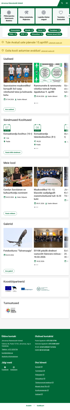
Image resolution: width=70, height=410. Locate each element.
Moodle (29, 30)
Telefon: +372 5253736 (10, 349)
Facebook (5, 368)
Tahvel (42, 30)
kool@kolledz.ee (7, 353)
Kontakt (38, 367)
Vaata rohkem (10, 213)
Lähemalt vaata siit (55, 43)
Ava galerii (9, 271)
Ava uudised (9, 109)
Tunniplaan (55, 30)
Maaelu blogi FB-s (41, 386)
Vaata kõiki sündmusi (12, 152)
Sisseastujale (15, 30)
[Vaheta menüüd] (67, 3)
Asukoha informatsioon (10, 356)
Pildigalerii (38, 375)
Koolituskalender (41, 390)
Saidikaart (40, 406)
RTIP (24, 34)
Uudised (38, 394)
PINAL (13, 34)
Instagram (13, 368)
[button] (34, 103)
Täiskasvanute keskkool (43, 382)
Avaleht (28, 406)
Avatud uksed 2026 (54, 34)
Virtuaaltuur (37, 34)
